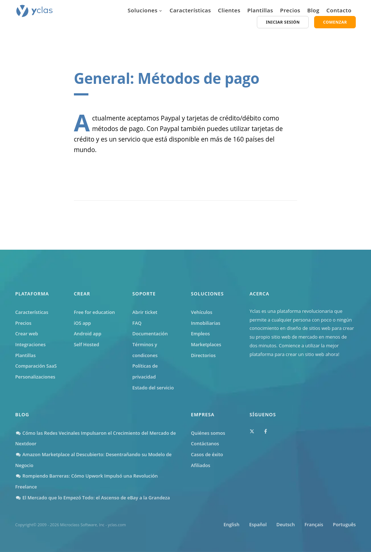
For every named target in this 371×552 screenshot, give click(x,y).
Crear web (26, 333)
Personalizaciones (35, 376)
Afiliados (200, 465)
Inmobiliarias (205, 323)
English (231, 524)
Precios (290, 10)
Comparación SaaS (36, 366)
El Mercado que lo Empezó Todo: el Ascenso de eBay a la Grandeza (92, 497)
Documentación (150, 333)
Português (344, 524)
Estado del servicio (153, 387)
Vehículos (201, 312)
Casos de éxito (207, 454)
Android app (87, 333)
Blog (313, 10)
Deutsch (285, 524)
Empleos (200, 333)
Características (190, 10)
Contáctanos (205, 443)
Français (313, 524)
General (102, 78)
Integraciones (30, 344)
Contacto (338, 10)
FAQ (136, 323)
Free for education (94, 312)
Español (257, 524)
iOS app (82, 323)
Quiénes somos (208, 433)
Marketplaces (206, 344)
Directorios (203, 355)
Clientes (229, 10)
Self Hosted (86, 344)
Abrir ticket (144, 312)
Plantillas (260, 10)
